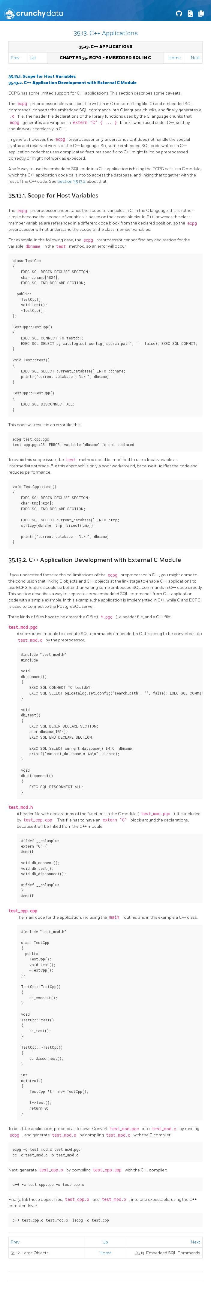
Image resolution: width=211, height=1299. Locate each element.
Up (33, 57)
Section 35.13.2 (71, 181)
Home (174, 57)
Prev (15, 57)
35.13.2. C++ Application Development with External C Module (72, 82)
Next (195, 57)
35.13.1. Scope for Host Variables (42, 76)
